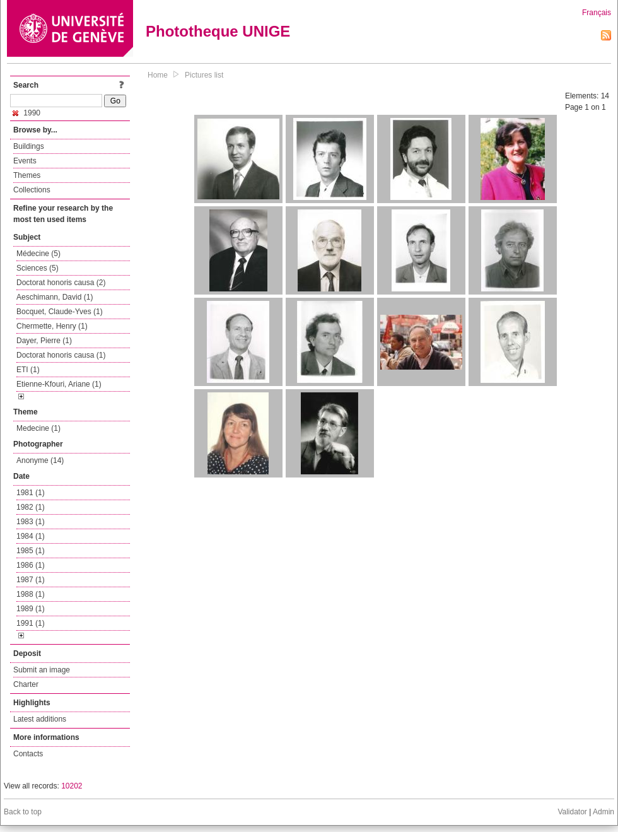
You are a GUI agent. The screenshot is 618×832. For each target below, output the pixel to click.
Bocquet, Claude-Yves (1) (59, 311)
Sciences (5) (37, 268)
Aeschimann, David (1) (54, 297)
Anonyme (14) (40, 460)
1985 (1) (30, 550)
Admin (603, 811)
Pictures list (204, 75)
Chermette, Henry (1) (52, 326)
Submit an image (41, 669)
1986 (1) (30, 565)
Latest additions (39, 719)
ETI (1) (28, 369)
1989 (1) (30, 608)
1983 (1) (30, 521)
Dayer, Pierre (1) (44, 340)
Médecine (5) (38, 253)
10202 (71, 786)
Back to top (23, 811)
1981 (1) (30, 492)
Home (158, 75)
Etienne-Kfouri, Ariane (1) (59, 384)
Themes (26, 175)
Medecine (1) (38, 428)
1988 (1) (30, 594)
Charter (25, 684)
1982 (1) (30, 507)
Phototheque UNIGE (218, 31)
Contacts (28, 753)
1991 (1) (30, 623)
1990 (26, 112)
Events (25, 160)
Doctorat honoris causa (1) (60, 355)
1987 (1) (30, 579)
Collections (31, 189)
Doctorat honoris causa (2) (60, 282)
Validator (571, 811)
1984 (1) (30, 536)
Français (596, 12)
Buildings (28, 146)
